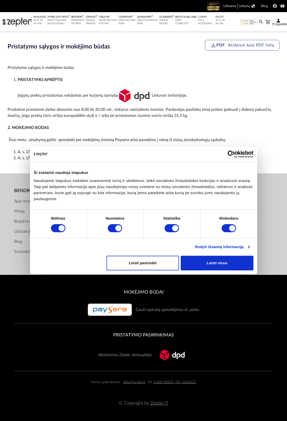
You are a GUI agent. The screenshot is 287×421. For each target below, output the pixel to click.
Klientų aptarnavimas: (106, 382)
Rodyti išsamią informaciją (219, 247)
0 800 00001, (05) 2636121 (174, 382)
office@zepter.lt (134, 382)
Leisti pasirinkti (142, 263)
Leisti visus (217, 263)
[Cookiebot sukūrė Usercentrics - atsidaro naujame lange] (231, 154)
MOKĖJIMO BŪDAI (144, 292)
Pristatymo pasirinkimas (143, 335)
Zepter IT (159, 403)
